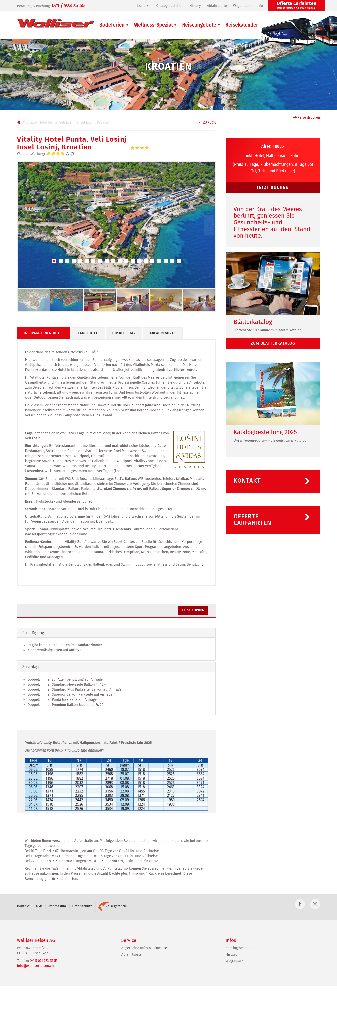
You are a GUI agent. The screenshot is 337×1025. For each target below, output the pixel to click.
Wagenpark (242, 6)
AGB (39, 906)
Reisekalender (241, 25)
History (195, 6)
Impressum (57, 906)
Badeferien (113, 25)
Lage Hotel (88, 333)
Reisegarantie (112, 906)
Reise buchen (193, 610)
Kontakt (143, 6)
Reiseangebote (201, 25)
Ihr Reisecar (124, 333)
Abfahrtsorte (217, 6)
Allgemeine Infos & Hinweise (144, 948)
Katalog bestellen (169, 6)
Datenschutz (82, 906)
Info (259, 6)
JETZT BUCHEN (273, 187)
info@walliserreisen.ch (35, 966)
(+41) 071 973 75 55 (44, 961)
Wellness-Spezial (155, 25)
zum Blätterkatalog (273, 343)
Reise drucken (306, 117)
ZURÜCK (207, 122)
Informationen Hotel (44, 333)
